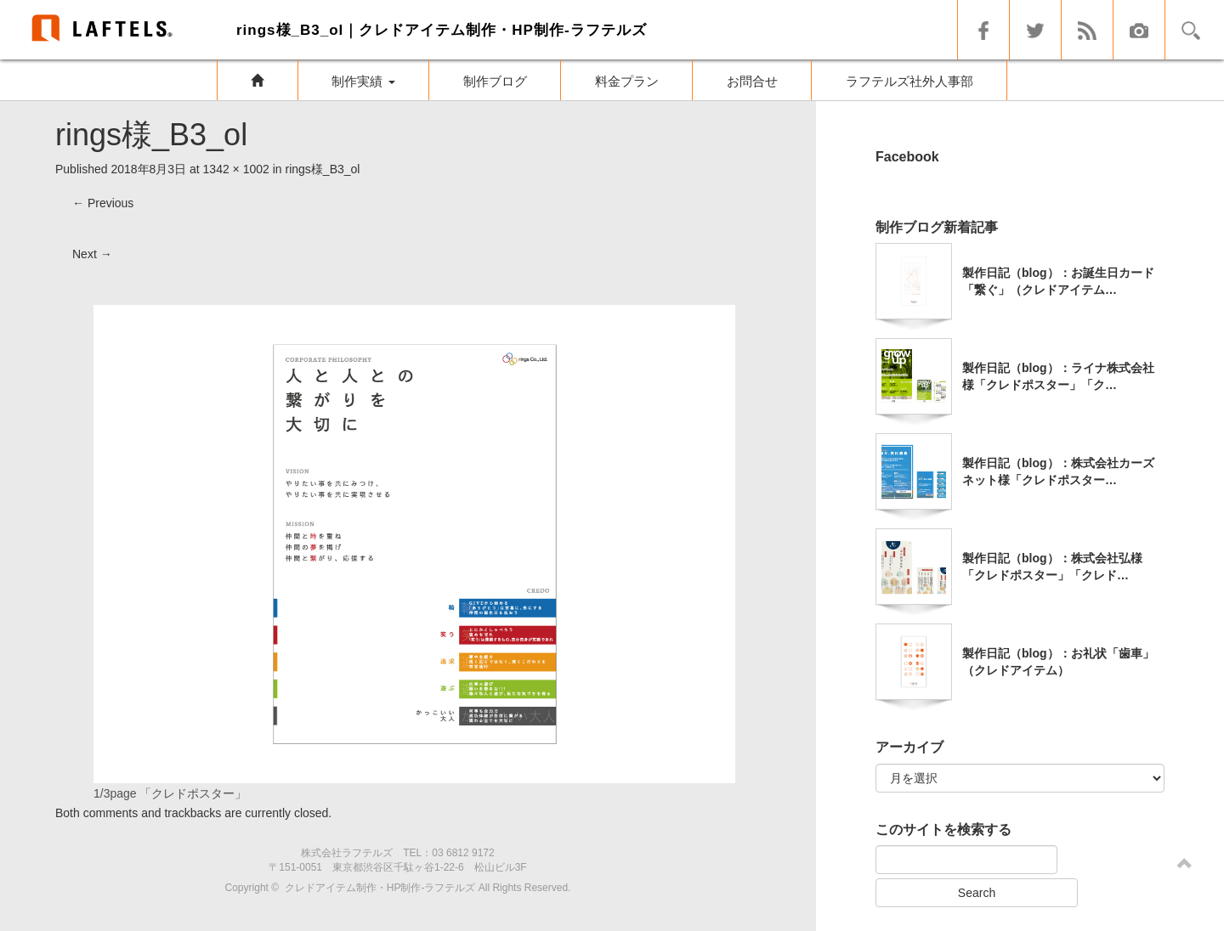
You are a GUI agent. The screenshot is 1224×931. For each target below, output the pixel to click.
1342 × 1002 (236, 169)
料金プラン (627, 81)
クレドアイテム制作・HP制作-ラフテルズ (380, 888)
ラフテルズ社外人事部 (909, 81)
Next (92, 254)
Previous (102, 203)
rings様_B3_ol (323, 169)
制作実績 (363, 81)
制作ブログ (495, 81)
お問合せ (752, 81)
